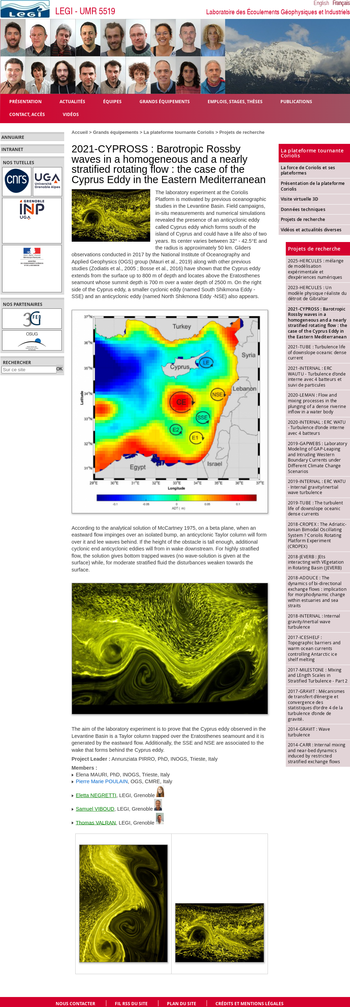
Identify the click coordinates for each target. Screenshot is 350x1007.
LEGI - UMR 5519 (85, 11)
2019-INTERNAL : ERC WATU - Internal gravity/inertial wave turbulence (317, 486)
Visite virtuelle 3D (300, 199)
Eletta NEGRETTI (96, 795)
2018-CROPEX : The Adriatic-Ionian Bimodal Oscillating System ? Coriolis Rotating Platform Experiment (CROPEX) (317, 535)
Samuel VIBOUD (95, 809)
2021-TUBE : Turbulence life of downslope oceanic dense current (317, 352)
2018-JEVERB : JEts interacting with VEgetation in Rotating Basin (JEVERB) (316, 562)
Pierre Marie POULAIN (102, 781)
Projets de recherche (242, 132)
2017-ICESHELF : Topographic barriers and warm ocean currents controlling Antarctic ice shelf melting (314, 648)
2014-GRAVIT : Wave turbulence (309, 731)
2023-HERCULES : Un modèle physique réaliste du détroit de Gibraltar (317, 293)
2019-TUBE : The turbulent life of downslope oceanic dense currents (315, 508)
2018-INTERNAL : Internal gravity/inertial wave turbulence (314, 621)
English (321, 3)
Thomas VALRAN (96, 822)
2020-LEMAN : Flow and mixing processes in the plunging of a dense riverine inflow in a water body (317, 403)
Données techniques (303, 209)
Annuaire (12, 137)
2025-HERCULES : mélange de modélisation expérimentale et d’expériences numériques (316, 269)
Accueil (80, 132)
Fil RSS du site (131, 1004)
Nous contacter (75, 1004)
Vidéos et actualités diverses (311, 230)
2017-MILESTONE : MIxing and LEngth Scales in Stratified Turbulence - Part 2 (318, 675)
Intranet (12, 149)
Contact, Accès (27, 114)
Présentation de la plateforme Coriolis (313, 186)
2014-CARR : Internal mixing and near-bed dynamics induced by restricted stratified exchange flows (317, 753)
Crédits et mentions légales (249, 1004)
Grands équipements (115, 132)
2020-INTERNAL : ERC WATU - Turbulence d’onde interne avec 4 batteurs (317, 427)
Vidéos (71, 114)
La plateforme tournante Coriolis (179, 132)
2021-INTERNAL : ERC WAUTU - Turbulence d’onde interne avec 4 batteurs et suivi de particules (317, 376)
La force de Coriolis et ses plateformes (308, 170)
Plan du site (181, 1004)
